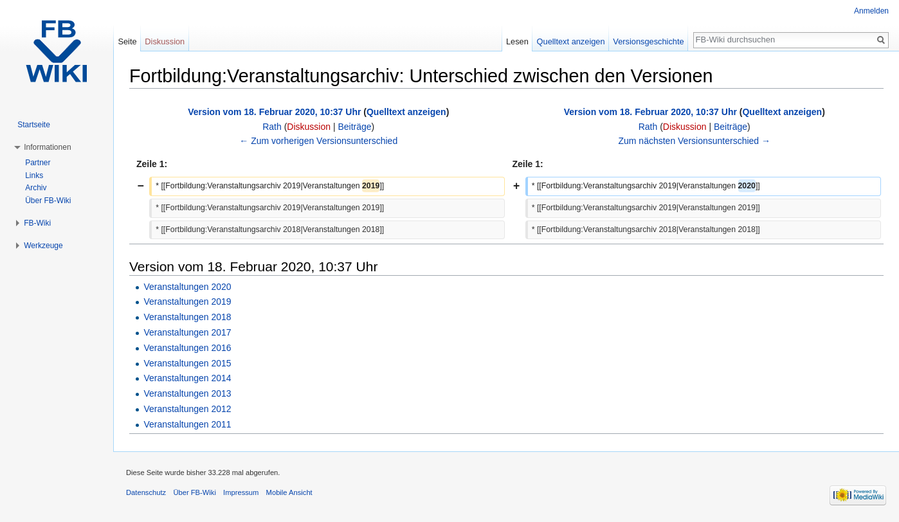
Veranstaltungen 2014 (187, 378)
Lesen (517, 41)
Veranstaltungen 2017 (187, 332)
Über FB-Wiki (48, 200)
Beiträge (354, 127)
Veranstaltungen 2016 (187, 348)
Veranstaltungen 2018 (187, 317)
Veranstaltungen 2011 (187, 424)
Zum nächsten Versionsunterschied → (694, 141)
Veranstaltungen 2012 (187, 409)
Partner (37, 162)
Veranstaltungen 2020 (187, 287)
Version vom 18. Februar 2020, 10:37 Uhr (274, 112)
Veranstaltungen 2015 (187, 363)
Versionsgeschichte (648, 41)
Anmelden (871, 10)
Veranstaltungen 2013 (187, 393)
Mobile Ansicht (289, 492)
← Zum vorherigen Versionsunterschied (318, 141)
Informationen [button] (47, 147)
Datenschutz (146, 492)
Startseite (33, 124)
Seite (127, 41)
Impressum (241, 492)
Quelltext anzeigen (406, 112)
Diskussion (309, 127)
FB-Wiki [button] (37, 223)
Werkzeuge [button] (43, 245)
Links (34, 175)
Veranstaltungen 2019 (187, 301)
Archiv (35, 187)
